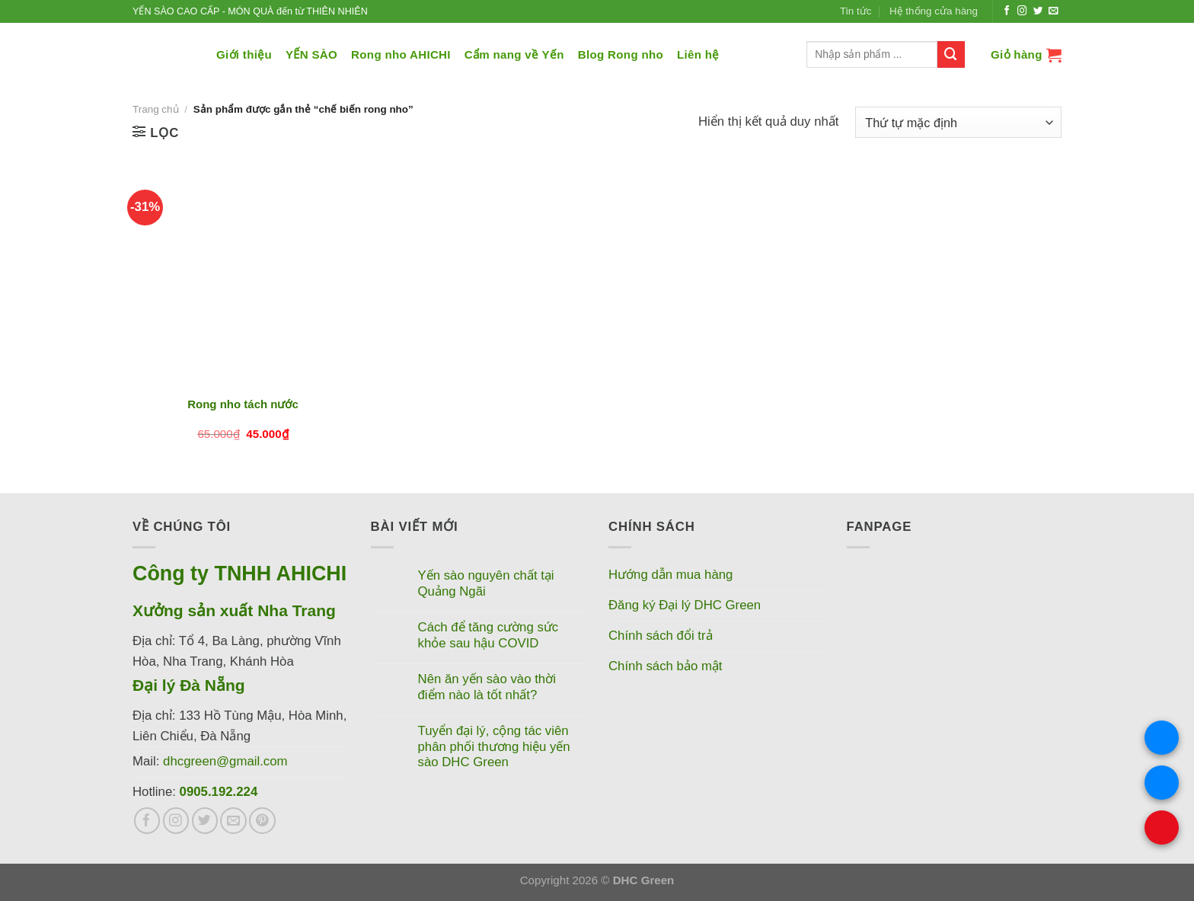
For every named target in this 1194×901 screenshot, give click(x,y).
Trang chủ (155, 109)
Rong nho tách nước (242, 404)
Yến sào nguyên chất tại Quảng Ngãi (486, 583)
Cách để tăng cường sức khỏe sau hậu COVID (488, 635)
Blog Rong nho (620, 54)
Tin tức (855, 11)
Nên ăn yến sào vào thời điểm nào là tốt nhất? (487, 686)
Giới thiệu (244, 54)
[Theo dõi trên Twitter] (1038, 11)
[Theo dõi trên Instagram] (1022, 11)
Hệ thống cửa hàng (933, 11)
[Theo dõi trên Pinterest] (262, 820)
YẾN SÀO (311, 54)
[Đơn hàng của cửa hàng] (958, 122)
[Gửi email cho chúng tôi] (1053, 11)
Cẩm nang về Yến (514, 54)
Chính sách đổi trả (660, 635)
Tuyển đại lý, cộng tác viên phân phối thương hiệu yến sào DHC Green (494, 746)
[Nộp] (951, 54)
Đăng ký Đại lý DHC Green (684, 605)
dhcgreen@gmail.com (225, 761)
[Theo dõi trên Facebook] (1007, 11)
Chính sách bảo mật (665, 666)
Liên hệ (698, 54)
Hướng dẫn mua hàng (670, 574)
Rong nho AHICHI (401, 54)
